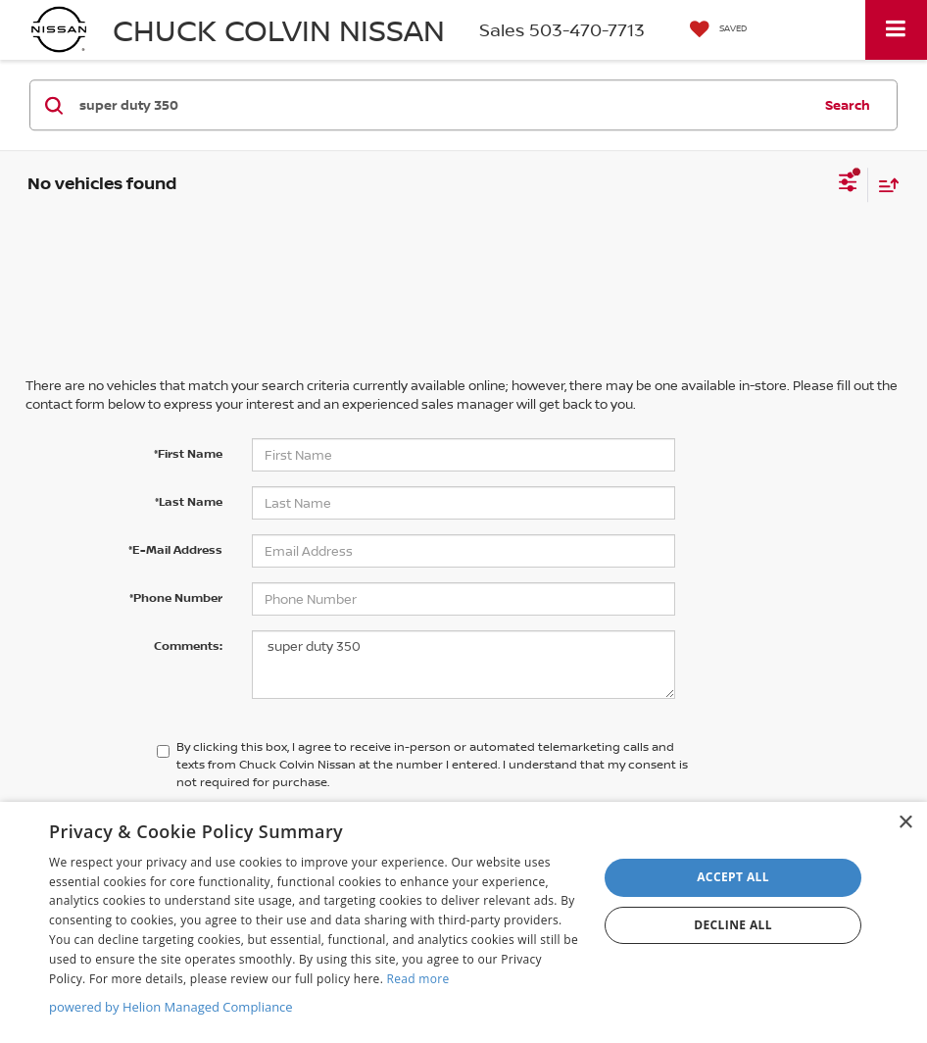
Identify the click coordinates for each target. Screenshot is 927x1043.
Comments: (188, 645)
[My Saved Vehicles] (713, 30)
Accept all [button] (733, 877)
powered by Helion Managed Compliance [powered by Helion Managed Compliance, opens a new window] (171, 1007)
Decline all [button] (733, 925)
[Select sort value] (884, 185)
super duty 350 (463, 664)
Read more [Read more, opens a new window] (418, 978)
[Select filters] (848, 184)
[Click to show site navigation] (896, 30)
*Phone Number (175, 597)
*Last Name (188, 501)
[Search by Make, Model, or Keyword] (442, 104)
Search (847, 105)
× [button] (905, 823)
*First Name (188, 453)
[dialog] (463, 922)
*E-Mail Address (175, 549)
